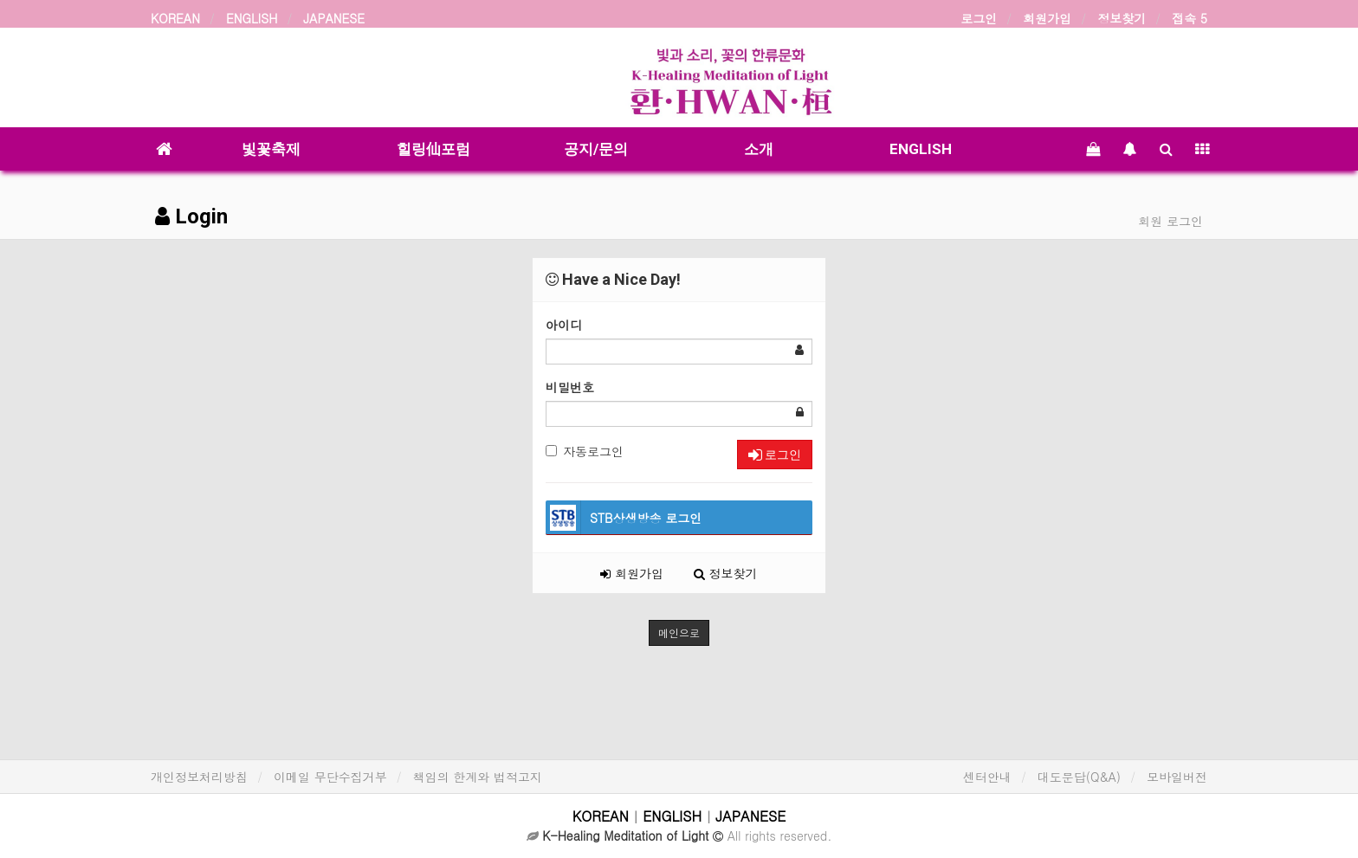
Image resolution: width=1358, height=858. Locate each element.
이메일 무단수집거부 (330, 776)
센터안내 (987, 776)
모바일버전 (1177, 776)
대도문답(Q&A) (1079, 776)
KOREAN (175, 18)
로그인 (978, 18)
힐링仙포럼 (433, 149)
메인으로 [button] (679, 632)
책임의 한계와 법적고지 (477, 776)
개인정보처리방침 (199, 776)
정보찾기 (1121, 18)
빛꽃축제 (271, 149)
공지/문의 (596, 149)
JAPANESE (334, 18)
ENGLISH (251, 18)
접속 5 (1189, 18)
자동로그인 (585, 451)
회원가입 (1047, 18)
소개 (758, 149)
